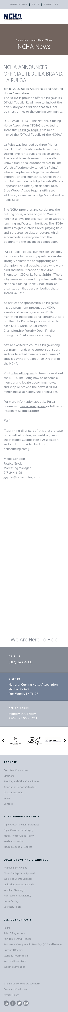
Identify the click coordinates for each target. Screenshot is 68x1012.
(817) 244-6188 (20, 662)
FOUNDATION (18, 4)
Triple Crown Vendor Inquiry (19, 830)
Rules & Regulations (14, 933)
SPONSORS (51, 4)
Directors (9, 776)
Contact (8, 804)
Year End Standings (14, 890)
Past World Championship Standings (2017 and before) (33, 944)
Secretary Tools (12, 907)
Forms (7, 928)
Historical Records (13, 950)
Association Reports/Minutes (19, 787)
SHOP (35, 4)
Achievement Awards (15, 868)
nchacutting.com (22, 373)
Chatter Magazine (13, 793)
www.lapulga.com (33, 406)
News (7, 798)
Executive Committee (16, 770)
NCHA (37, 984)
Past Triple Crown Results (17, 939)
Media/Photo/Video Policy (19, 836)
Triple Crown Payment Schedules (21, 825)
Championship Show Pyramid (19, 873)
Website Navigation (14, 967)
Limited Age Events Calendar (19, 885)
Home (33, 40)
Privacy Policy (11, 995)
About (41, 40)
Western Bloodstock (15, 961)
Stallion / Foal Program (16, 956)
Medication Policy (14, 842)
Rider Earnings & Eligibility (17, 896)
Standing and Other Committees (21, 781)
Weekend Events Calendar (18, 879)
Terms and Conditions (15, 989)
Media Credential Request (18, 847)
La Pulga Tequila (29, 130)
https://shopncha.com (41, 392)
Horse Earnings (11, 901)
